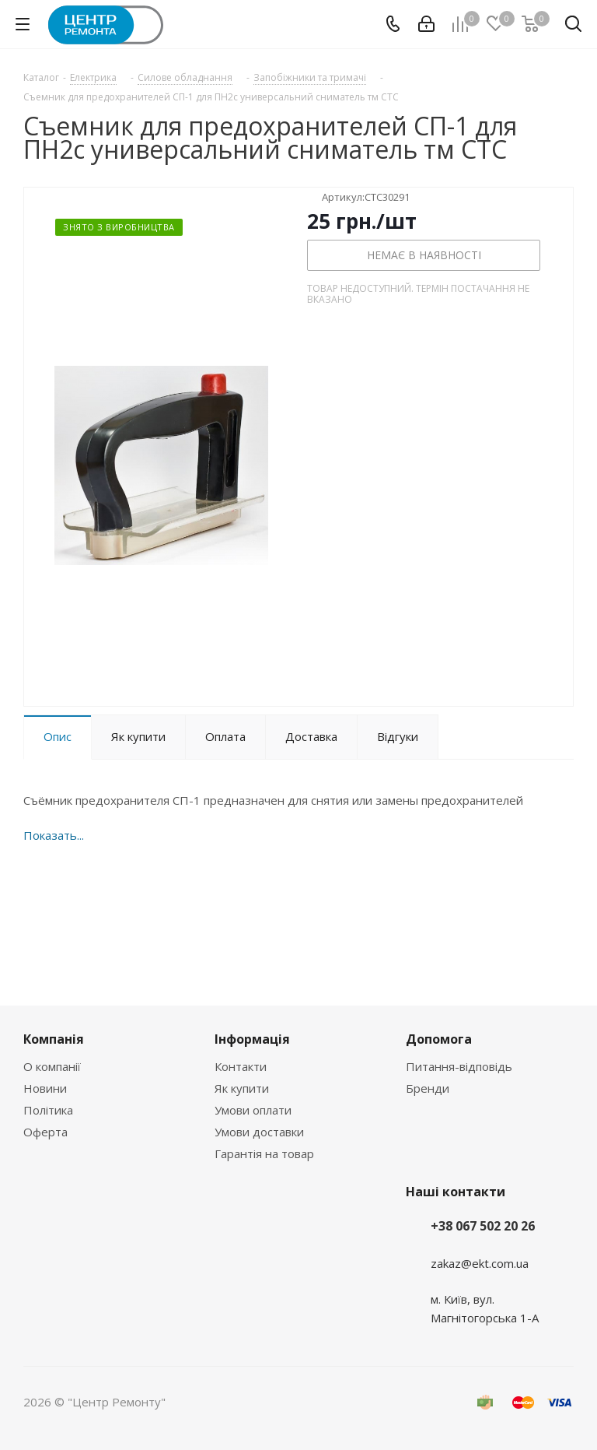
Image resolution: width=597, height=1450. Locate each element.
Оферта (45, 1131)
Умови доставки (259, 1131)
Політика (48, 1110)
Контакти (241, 1066)
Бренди (427, 1088)
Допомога (439, 1039)
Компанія (53, 1039)
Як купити (242, 1088)
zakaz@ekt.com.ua (480, 1263)
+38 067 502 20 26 (483, 1225)
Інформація (252, 1039)
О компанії (52, 1066)
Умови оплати (253, 1110)
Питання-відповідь (459, 1066)
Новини (45, 1088)
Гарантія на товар (264, 1153)
